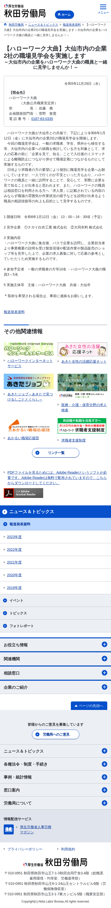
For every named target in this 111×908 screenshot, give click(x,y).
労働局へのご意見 (56, 734)
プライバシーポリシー (24, 849)
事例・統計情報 (55, 777)
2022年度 (14, 550)
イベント (16, 600)
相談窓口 (55, 673)
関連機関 (55, 658)
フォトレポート (21, 626)
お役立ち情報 (55, 644)
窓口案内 (55, 790)
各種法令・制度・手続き (55, 764)
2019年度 (14, 588)
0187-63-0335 (42, 119)
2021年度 (14, 562)
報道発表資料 (14, 312)
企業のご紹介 (55, 687)
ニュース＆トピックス (55, 751)
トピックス (18, 613)
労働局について (55, 803)
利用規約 (68, 849)
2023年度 (14, 537)
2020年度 (14, 575)
